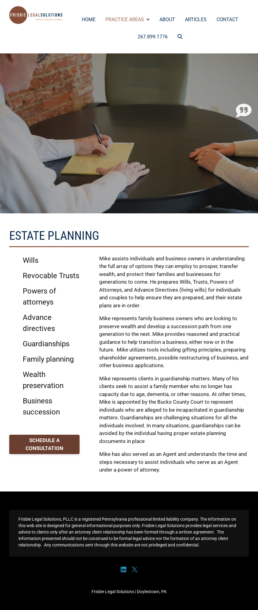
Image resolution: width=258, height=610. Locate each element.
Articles (196, 19)
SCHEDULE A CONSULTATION (44, 444)
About (167, 19)
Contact (227, 19)
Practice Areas (127, 19)
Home (89, 19)
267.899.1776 (153, 37)
